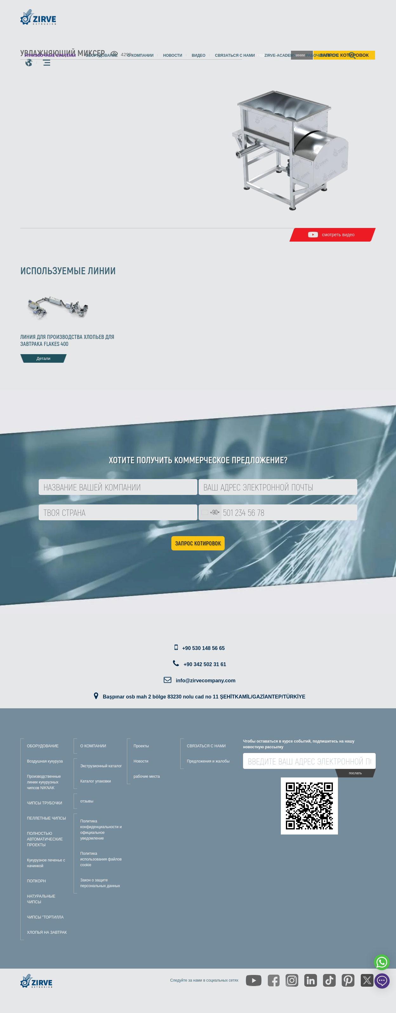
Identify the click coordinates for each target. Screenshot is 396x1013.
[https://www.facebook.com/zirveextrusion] (274, 980)
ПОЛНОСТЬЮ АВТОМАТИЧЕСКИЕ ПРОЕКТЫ (45, 839)
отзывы (86, 801)
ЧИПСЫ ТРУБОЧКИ (44, 803)
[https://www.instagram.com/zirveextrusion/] (292, 980)
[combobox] (210, 512)
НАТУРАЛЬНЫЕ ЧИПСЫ (41, 899)
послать (355, 773)
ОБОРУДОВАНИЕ (43, 746)
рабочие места (322, 55)
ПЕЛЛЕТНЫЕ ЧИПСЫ (46, 818)
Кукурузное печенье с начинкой (46, 863)
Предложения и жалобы (208, 761)
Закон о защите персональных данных (100, 883)
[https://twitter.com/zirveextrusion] (367, 980)
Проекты (141, 746)
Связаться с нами (235, 55)
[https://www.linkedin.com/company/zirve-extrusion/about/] (310, 980)
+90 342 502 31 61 (205, 664)
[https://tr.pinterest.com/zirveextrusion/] (348, 980)
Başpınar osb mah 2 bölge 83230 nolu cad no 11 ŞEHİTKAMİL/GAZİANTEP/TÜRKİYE (204, 696)
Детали (43, 358)
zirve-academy (280, 55)
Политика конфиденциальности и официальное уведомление (101, 830)
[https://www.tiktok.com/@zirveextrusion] (329, 980)
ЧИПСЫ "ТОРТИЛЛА (45, 917)
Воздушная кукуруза (45, 761)
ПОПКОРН (36, 881)
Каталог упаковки (95, 781)
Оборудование (101, 55)
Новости (172, 55)
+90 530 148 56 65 (203, 648)
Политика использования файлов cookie (101, 859)
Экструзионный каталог (101, 766)
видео (198, 55)
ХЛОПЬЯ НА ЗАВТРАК (47, 932)
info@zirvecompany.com (205, 680)
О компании (140, 55)
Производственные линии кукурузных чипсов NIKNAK (44, 782)
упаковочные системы (50, 55)
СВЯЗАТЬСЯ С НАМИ (206, 746)
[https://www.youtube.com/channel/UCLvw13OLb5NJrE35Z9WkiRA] (253, 980)
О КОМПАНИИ (93, 746)
